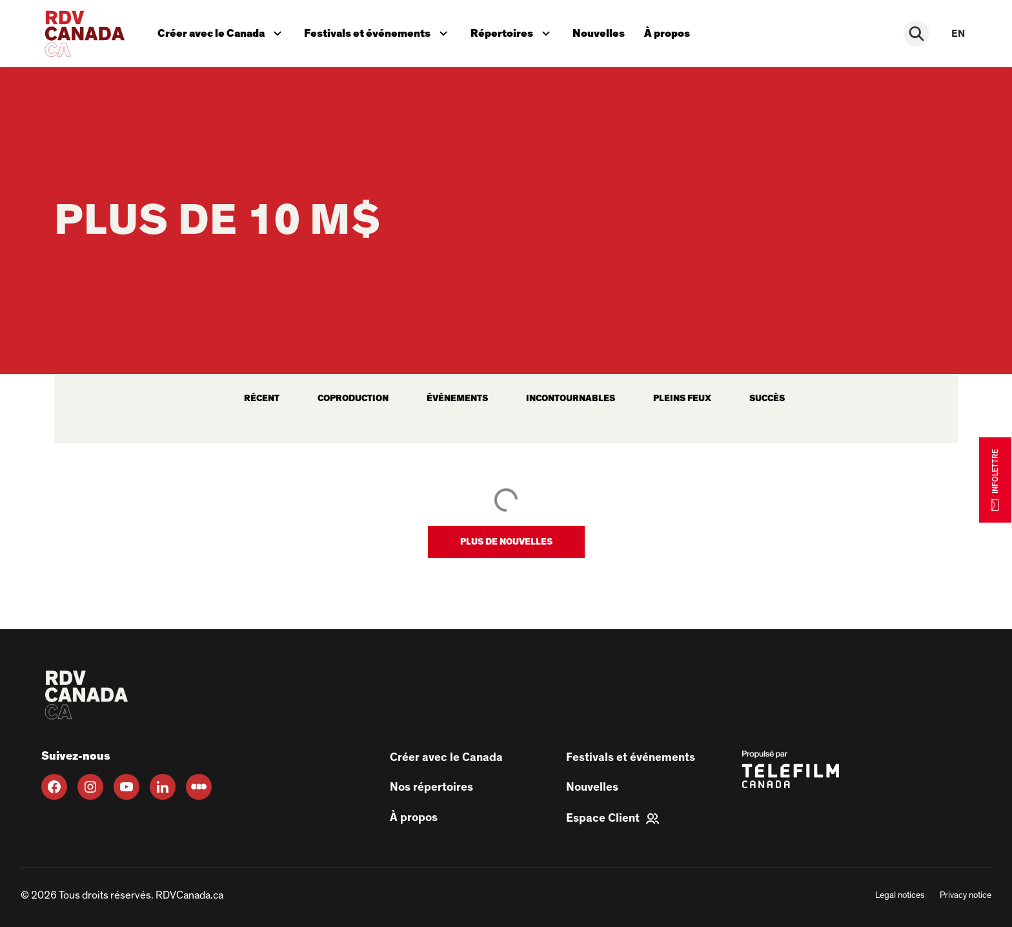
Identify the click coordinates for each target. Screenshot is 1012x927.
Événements (457, 398)
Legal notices (899, 895)
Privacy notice (965, 895)
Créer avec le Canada (222, 30)
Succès (767, 398)
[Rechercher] (919, 33)
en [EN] (958, 33)
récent (261, 398)
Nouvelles (604, 31)
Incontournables (570, 398)
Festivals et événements (380, 30)
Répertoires (517, 30)
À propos (674, 31)
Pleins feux (682, 398)
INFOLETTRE (995, 479)
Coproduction (353, 398)
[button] (506, 542)
